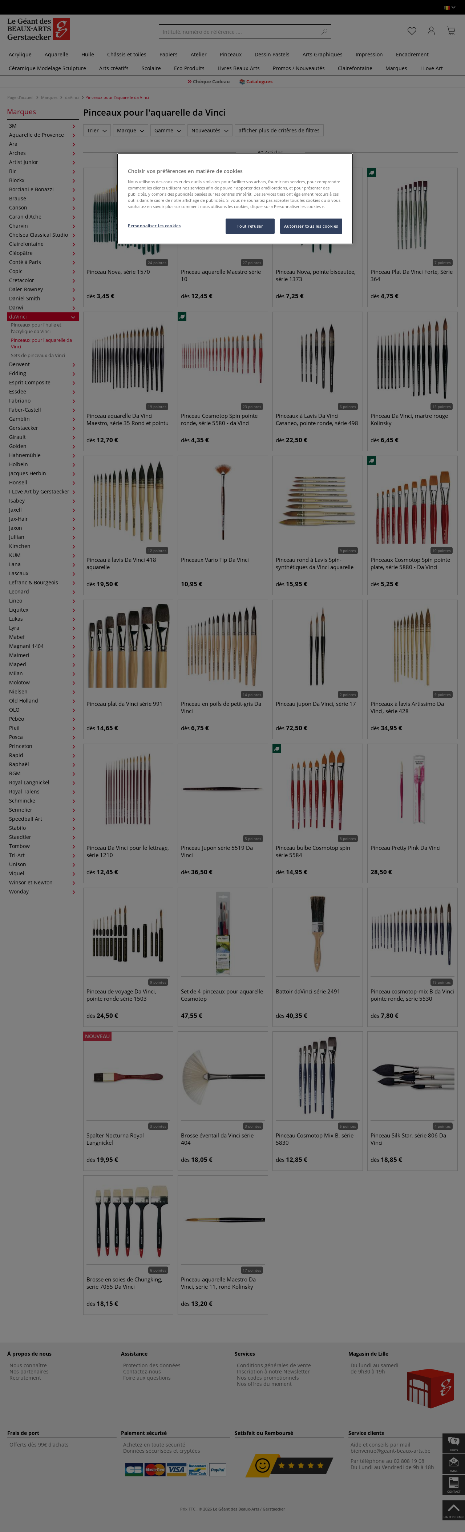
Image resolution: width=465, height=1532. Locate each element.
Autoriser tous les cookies (311, 226)
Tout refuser (250, 226)
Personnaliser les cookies (154, 225)
